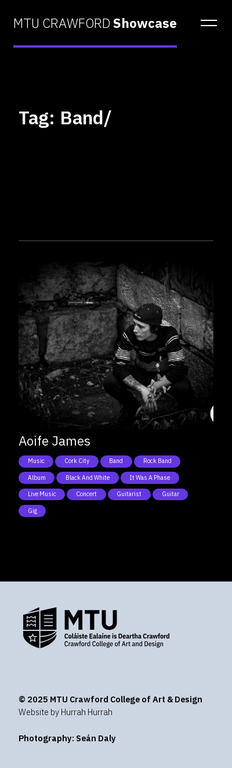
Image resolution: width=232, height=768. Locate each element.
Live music (42, 494)
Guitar (170, 494)
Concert (86, 494)
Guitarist (129, 494)
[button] (205, 23)
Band (116, 461)
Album (37, 477)
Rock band (157, 461)
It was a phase (149, 477)
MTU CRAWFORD (95, 23)
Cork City (76, 461)
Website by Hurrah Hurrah (66, 711)
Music (36, 461)
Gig (32, 511)
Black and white (88, 477)
